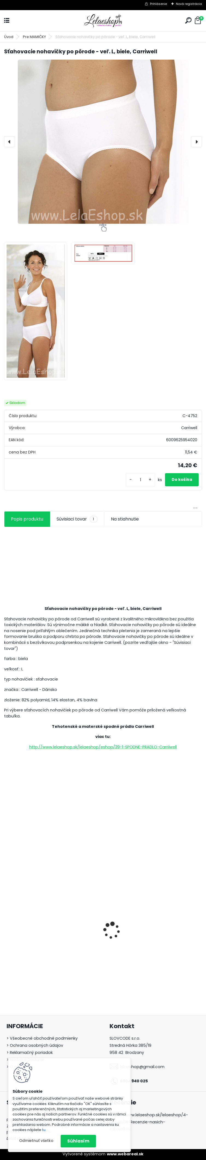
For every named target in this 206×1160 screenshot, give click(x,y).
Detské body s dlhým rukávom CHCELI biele (149, 948)
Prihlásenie (158, 4)
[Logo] (103, 21)
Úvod (8, 36)
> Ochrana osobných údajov (35, 1045)
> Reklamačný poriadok (30, 1052)
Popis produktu (27, 519)
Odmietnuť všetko (36, 1140)
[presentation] (9, 141)
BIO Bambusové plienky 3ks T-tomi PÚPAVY (45, 950)
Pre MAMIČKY (34, 36)
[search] (188, 20)
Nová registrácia (189, 4)
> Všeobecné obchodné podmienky (42, 1038)
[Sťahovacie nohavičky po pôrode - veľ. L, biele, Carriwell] (103, 142)
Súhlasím (78, 1141)
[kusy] (140, 480)
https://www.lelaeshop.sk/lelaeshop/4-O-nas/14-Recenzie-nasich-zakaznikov (149, 1122)
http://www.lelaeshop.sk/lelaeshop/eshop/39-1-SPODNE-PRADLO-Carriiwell (103, 747)
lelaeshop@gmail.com (142, 1066)
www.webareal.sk (125, 1154)
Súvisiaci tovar (77, 519)
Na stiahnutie (125, 519)
